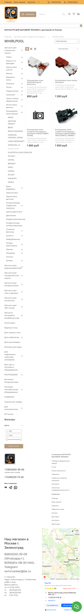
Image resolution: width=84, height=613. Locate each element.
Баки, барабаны (10, 187)
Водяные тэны (11, 328)
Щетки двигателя (14, 212)
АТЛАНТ (11, 156)
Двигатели (11, 215)
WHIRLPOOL (13, 149)
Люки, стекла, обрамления (12, 99)
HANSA (11, 171)
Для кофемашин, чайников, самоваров (10, 356)
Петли (9, 87)
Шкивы (9, 260)
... (48, 37)
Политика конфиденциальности (60, 489)
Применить (14, 446)
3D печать (8, 414)
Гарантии (55, 474)
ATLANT (11, 175)
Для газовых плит (12, 333)
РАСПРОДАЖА (11, 375)
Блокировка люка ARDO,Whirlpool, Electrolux (35, 82)
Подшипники (12, 91)
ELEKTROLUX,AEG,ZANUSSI (15, 152)
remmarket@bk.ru (17, 571)
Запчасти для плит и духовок (11, 291)
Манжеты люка (10, 78)
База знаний (19, 2)
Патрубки (10, 253)
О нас (54, 467)
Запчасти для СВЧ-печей (10, 306)
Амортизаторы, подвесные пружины (13, 205)
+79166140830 (70, 2)
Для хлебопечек (11, 337)
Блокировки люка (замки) (12, 112)
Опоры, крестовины (11, 244)
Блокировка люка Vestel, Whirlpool (66, 81)
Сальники (10, 95)
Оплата (54, 513)
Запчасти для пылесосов (10, 299)
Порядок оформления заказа (61, 462)
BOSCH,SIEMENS (15, 131)
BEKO (10, 127)
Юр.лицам (56, 524)
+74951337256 (54, 2)
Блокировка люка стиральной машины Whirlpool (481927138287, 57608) (38, 133)
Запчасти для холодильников (11, 284)
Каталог (28, 14)
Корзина (31, 2)
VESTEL (11, 160)
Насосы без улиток (11, 68)
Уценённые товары (13, 402)
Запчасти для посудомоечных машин (11, 275)
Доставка (55, 517)
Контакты (55, 484)
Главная (8, 2)
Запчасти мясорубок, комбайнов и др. (11, 315)
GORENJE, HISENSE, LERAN (15, 136)
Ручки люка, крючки (11, 106)
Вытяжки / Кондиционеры (11, 380)
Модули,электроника (14, 219)
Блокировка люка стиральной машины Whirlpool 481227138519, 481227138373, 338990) (65, 133)
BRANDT (12, 164)
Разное (9, 249)
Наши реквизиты (59, 471)
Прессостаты (12, 193)
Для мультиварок (12, 342)
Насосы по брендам (11, 62)
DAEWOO (12, 178)
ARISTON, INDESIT (12, 122)
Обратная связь (58, 509)
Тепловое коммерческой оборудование (11, 389)
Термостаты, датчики (11, 197)
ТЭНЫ (8, 57)
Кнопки (9, 257)
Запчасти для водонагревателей (12, 266)
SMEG (10, 167)
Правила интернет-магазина (59, 479)
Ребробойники (13, 239)
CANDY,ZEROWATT (15, 141)
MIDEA (11, 182)
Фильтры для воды (13, 347)
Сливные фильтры (10, 230)
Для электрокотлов (11, 408)
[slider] (6, 439)
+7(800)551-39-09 (14, 469)
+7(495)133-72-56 (14, 477)
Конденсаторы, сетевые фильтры (14, 224)
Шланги (9, 236)
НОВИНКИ (9, 397)
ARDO (10, 117)
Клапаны (10, 84)
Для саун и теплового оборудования (11, 367)
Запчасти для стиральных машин (29, 37)
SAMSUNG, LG (14, 145)
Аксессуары (9, 323)
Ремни (9, 73)
